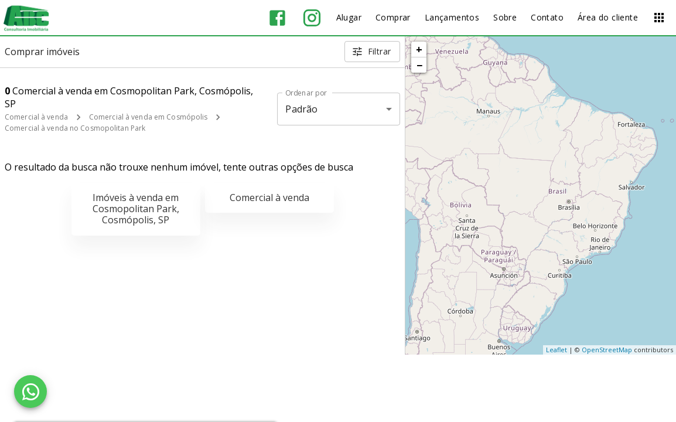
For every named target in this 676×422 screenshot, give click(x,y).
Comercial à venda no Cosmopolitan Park (75, 128)
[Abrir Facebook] (277, 18)
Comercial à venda (36, 117)
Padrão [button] (301, 109)
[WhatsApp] (30, 391)
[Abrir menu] (659, 18)
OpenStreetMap (607, 349)
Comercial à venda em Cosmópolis (148, 117)
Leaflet (556, 349)
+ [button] (419, 49)
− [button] (419, 65)
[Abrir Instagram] (312, 18)
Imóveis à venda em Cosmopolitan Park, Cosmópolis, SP (136, 208)
